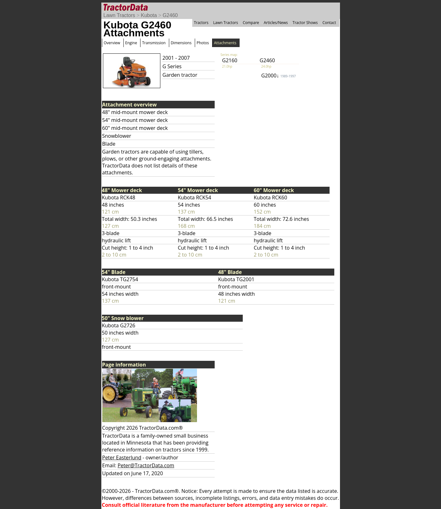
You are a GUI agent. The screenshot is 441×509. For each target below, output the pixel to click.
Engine (131, 42)
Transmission (153, 42)
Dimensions (181, 42)
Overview (112, 42)
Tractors (201, 22)
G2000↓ (278, 75)
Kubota (149, 15)
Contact (329, 22)
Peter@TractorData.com (146, 465)
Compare (251, 22)
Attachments (225, 42)
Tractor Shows (305, 22)
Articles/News (276, 22)
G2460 (170, 15)
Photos (203, 42)
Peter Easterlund (121, 457)
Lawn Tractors (119, 15)
